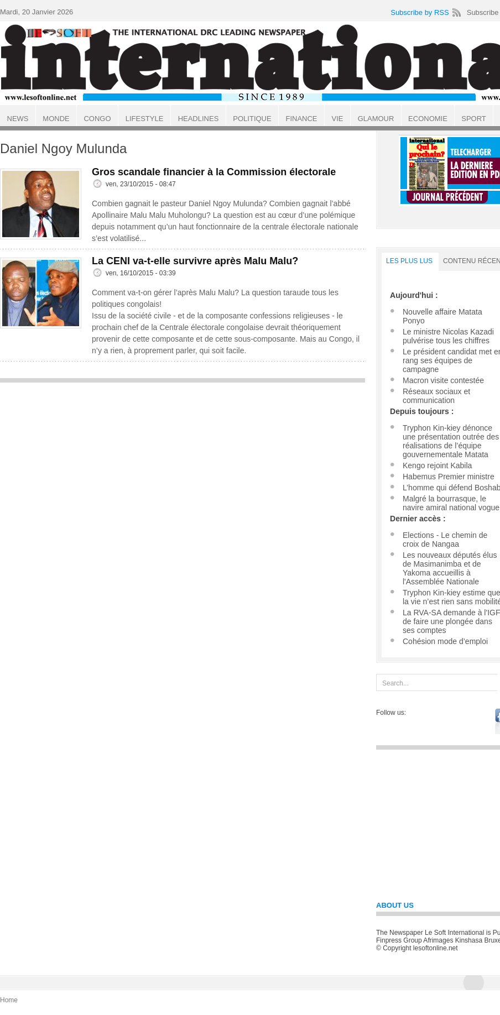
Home (9, 1000)
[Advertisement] (182, 466)
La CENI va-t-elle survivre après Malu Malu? (195, 260)
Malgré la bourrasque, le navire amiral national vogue (451, 503)
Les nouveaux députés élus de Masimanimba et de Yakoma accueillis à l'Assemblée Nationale (450, 568)
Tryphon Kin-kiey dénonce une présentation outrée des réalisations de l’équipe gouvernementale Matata (451, 441)
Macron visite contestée (443, 380)
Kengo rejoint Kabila (437, 465)
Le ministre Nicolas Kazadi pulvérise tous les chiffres (448, 336)
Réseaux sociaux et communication (436, 396)
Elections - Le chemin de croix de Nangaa (445, 539)
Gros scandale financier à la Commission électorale (214, 171)
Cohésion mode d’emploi (445, 641)
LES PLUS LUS (409, 261)
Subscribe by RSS (419, 12)
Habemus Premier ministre (448, 476)
